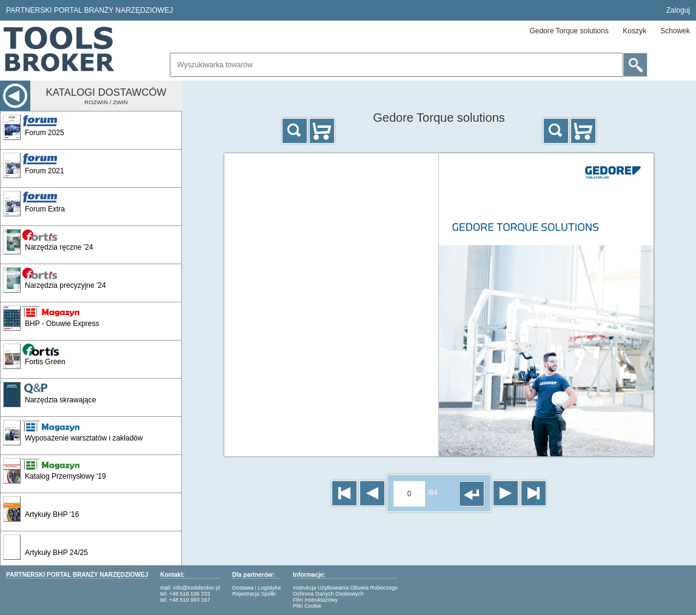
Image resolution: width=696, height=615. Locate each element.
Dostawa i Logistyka (256, 588)
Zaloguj (678, 10)
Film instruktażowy (315, 600)
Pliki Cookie (307, 606)
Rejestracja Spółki (254, 594)
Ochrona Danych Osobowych (328, 594)
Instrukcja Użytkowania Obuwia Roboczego (345, 588)
